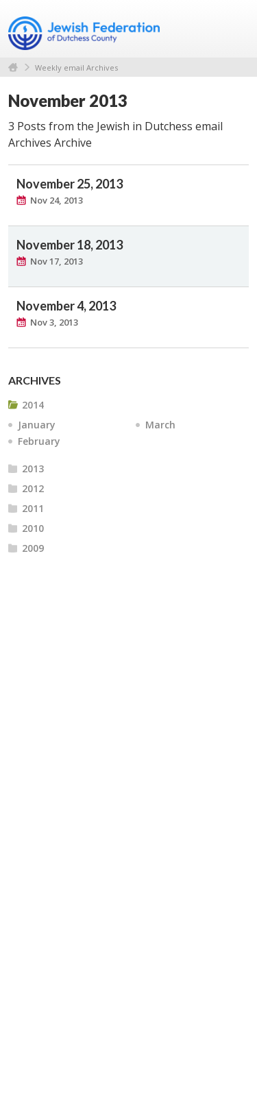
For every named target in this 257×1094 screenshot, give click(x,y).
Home (13, 67)
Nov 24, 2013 (56, 200)
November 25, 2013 (69, 183)
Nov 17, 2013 (56, 261)
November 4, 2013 (66, 305)
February (39, 441)
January (37, 424)
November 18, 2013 (69, 244)
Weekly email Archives (76, 67)
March (160, 424)
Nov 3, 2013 (54, 322)
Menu (233, 28)
